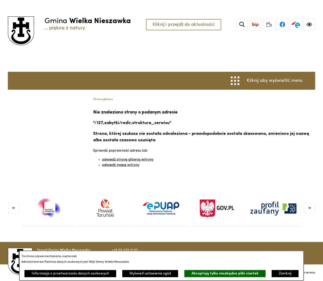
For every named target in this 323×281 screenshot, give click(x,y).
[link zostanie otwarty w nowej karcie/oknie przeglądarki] (255, 24)
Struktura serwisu (304, 272)
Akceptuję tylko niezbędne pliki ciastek (225, 273)
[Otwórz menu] (266, 80)
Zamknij (285, 273)
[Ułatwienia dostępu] (309, 24)
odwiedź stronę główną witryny (127, 159)
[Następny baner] (309, 208)
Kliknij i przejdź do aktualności (184, 24)
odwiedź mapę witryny (120, 165)
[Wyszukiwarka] (242, 24)
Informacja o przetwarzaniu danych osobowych (70, 273)
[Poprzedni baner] (13, 208)
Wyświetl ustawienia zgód (150, 273)
